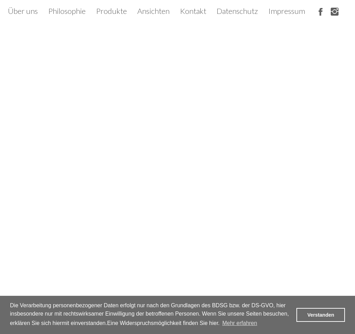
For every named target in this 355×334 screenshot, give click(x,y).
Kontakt (193, 11)
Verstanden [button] (320, 315)
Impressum (286, 11)
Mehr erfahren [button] (239, 323)
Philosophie (67, 11)
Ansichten (153, 11)
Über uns (23, 11)
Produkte (111, 11)
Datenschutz (237, 11)
